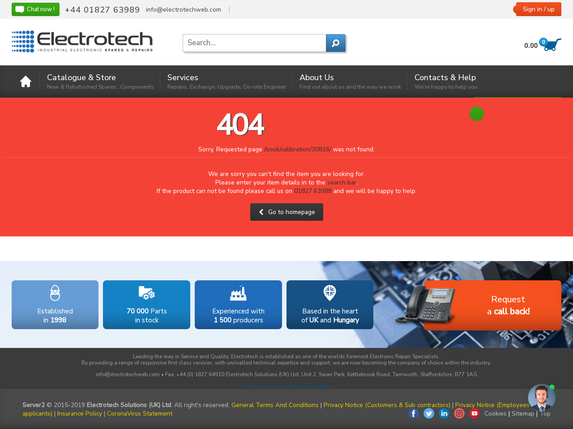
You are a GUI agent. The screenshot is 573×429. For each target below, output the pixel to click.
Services (226, 81)
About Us (350, 81)
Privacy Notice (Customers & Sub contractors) (387, 405)
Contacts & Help (446, 81)
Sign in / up (539, 9)
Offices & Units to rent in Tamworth (286, 386)
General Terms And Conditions (275, 405)
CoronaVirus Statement (139, 413)
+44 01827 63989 (102, 10)
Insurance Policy (79, 413)
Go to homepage (286, 212)
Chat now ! (34, 9)
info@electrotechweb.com (183, 10)
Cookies (495, 413)
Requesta (477, 306)
